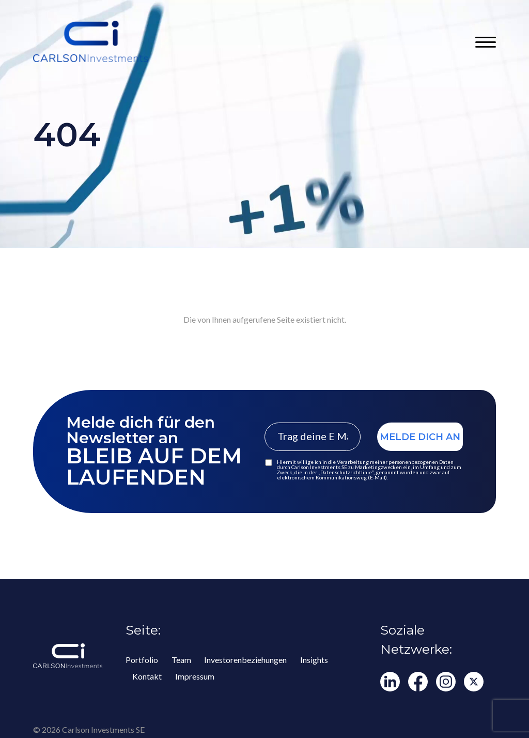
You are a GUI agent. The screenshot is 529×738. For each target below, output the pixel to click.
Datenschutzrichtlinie (346, 472)
